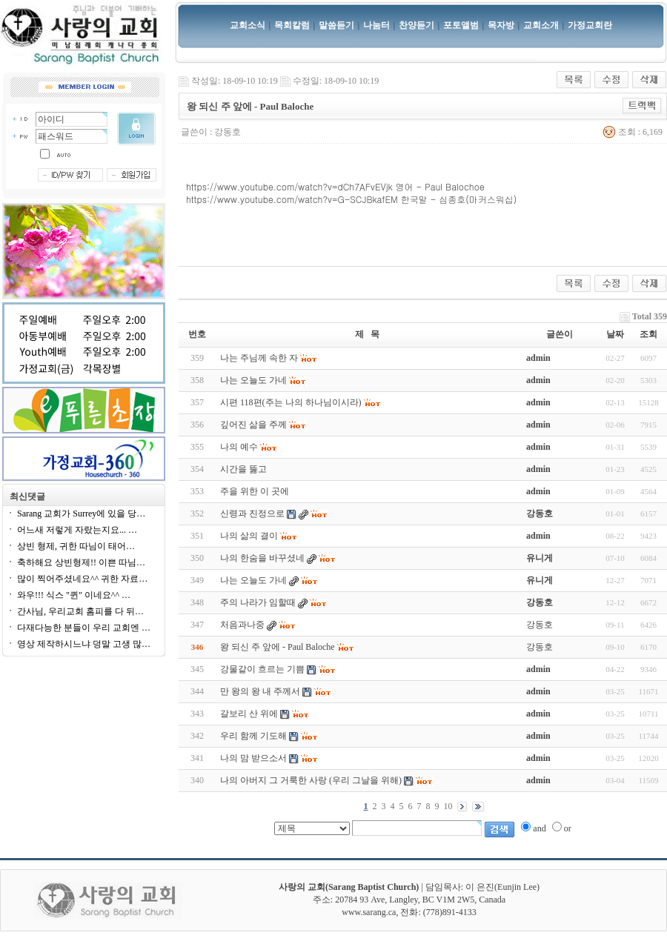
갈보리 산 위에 (249, 713)
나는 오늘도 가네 (253, 380)
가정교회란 (590, 25)
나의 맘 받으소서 (253, 758)
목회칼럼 (292, 25)
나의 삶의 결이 (249, 536)
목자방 (501, 25)
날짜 (615, 334)
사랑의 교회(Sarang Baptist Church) (349, 887)
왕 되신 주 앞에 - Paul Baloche (277, 647)
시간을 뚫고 (243, 469)
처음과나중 (242, 624)
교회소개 (541, 25)
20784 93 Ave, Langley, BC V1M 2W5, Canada (420, 899)
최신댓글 (27, 496)
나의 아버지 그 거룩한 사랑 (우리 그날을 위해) (311, 780)
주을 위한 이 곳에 (254, 491)
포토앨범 (461, 25)
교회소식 (247, 25)
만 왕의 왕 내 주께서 (260, 691)
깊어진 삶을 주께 (253, 424)
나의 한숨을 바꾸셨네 (262, 558)
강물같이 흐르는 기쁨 (262, 669)
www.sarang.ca (369, 912)
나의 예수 (239, 447)
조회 (648, 334)
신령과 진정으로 (252, 513)
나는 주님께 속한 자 (259, 358)
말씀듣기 (336, 25)
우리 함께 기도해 (253, 736)
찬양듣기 (416, 25)
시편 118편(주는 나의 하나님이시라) (291, 402)
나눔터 (376, 25)
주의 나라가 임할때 (258, 602)
